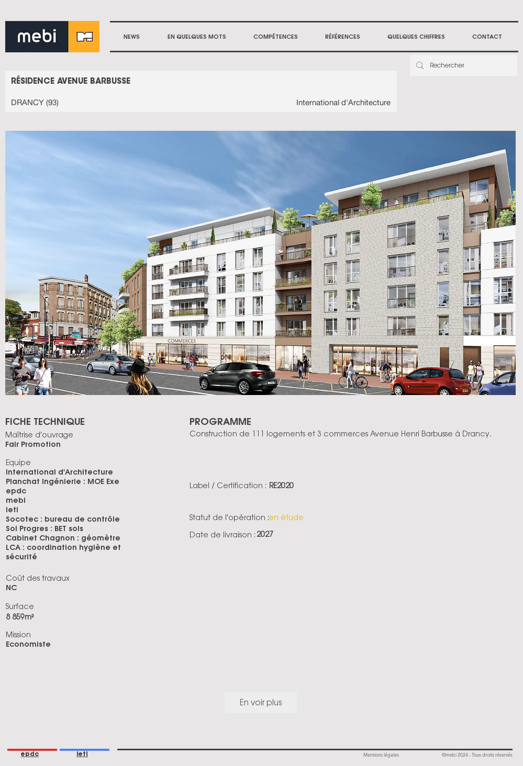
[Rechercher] (462, 65)
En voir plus (261, 702)
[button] (275, 37)
